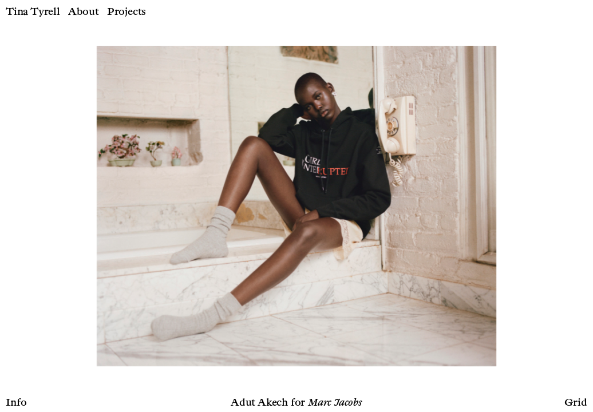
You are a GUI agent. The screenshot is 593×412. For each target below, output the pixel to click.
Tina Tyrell (33, 12)
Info (16, 403)
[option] (296, 206)
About (83, 12)
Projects (126, 12)
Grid (575, 403)
